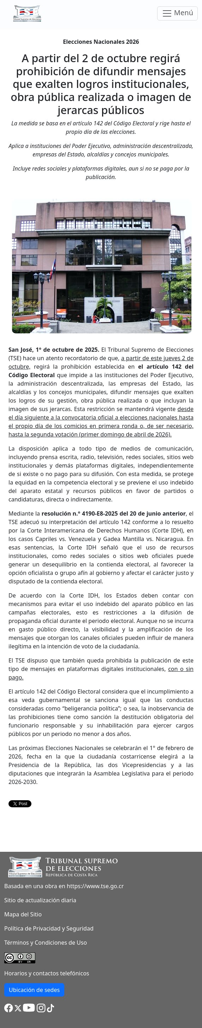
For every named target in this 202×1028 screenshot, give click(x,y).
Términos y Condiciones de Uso (45, 942)
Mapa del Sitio (23, 914)
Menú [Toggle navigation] (177, 13)
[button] (8, 1007)
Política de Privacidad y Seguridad (49, 928)
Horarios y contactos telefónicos (46, 973)
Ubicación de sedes (34, 990)
